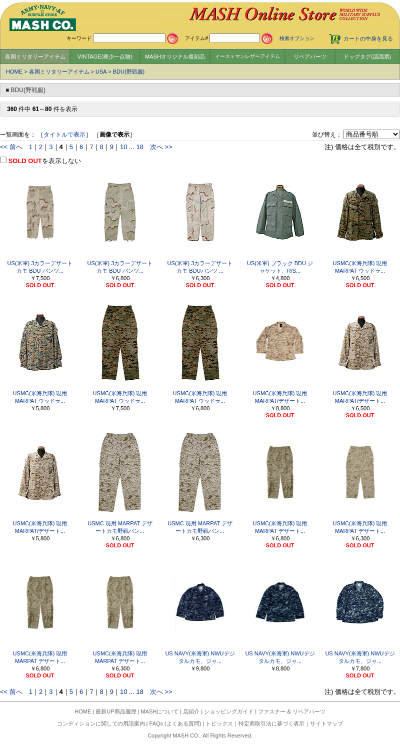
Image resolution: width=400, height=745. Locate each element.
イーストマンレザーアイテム (247, 56)
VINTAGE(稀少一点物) (105, 57)
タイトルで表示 (65, 134)
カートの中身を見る (368, 39)
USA (101, 72)
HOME (14, 72)
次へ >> (161, 147)
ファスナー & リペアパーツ (291, 711)
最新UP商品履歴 (116, 711)
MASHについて (160, 711)
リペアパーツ (310, 57)
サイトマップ (326, 723)
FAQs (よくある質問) (176, 723)
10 (123, 147)
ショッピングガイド (229, 711)
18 (139, 147)
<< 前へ (11, 147)
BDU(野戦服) (129, 72)
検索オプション (297, 38)
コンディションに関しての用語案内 (101, 723)
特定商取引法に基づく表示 (271, 723)
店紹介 (191, 711)
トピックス (219, 723)
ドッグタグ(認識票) (367, 57)
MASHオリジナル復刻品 (175, 57)
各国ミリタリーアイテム (35, 57)
